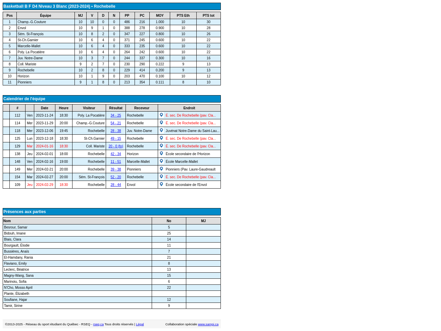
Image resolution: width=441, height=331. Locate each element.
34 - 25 (116, 115)
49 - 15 (116, 138)
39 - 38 (116, 169)
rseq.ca (98, 324)
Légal (140, 324)
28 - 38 (116, 131)
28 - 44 (116, 185)
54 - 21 (116, 123)
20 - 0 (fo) (115, 146)
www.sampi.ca (208, 324)
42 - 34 (116, 154)
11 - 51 (116, 161)
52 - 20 (116, 177)
